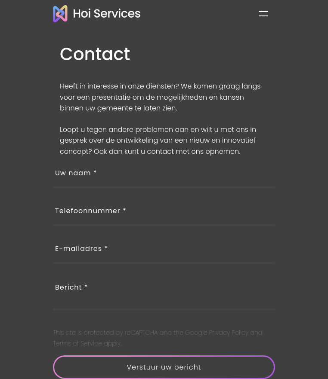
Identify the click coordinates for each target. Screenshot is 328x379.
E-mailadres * (81, 249)
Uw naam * (76, 173)
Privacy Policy (228, 332)
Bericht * (71, 287)
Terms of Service (77, 343)
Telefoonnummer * (91, 211)
